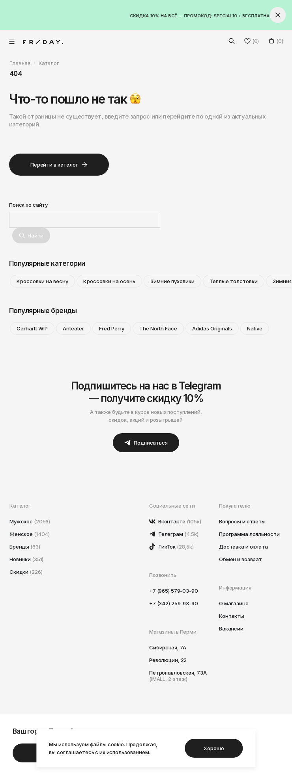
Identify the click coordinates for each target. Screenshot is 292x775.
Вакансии (231, 628)
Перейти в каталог (59, 164)
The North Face (158, 328)
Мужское (29, 521)
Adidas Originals (212, 328)
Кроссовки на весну (42, 281)
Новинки (26, 559)
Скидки (25, 572)
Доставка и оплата (243, 546)
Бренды (24, 546)
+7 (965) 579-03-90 (173, 591)
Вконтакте (175, 521)
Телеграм (173, 534)
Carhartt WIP (32, 328)
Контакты (231, 616)
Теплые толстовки (234, 281)
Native (254, 328)
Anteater (73, 328)
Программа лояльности (249, 534)
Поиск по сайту (28, 205)
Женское (29, 534)
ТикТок (171, 546)
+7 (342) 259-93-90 (173, 603)
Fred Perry (111, 328)
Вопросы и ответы (242, 521)
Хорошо (214, 748)
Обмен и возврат (240, 559)
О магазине (234, 603)
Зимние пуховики (172, 281)
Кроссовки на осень (109, 281)
